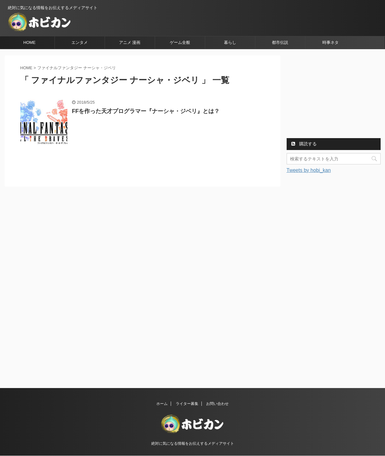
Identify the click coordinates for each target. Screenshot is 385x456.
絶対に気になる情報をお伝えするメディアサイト (192, 443)
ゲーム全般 (180, 42)
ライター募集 (187, 404)
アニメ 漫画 (130, 42)
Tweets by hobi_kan (309, 170)
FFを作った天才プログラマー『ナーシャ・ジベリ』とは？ (146, 111)
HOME (29, 42)
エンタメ (79, 42)
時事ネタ (330, 42)
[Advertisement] (334, 94)
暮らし (230, 42)
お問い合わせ (217, 404)
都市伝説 (280, 42)
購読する (304, 143)
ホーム (162, 404)
